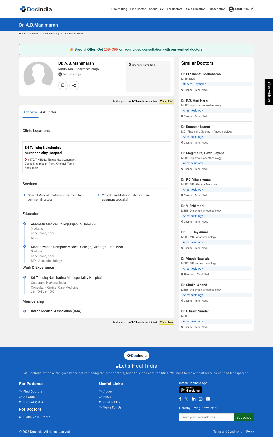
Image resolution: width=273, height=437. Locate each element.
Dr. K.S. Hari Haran (195, 100)
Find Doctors (33, 391)
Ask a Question (195, 9)
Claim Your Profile (36, 417)
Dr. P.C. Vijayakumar (196, 179)
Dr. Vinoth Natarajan (196, 258)
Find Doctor (138, 9)
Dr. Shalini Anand (194, 284)
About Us (156, 9)
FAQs (107, 397)
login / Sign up (241, 9)
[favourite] (63, 85)
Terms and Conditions (227, 431)
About (107, 391)
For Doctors (174, 9)
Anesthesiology (51, 33)
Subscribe (244, 417)
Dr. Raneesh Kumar (195, 126)
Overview (30, 112)
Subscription (217, 9)
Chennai (34, 33)
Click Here (166, 101)
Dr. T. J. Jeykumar (194, 232)
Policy (250, 431)
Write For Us (112, 407)
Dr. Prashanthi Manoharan (201, 74)
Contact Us (111, 402)
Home (22, 33)
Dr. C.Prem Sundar (195, 311)
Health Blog (119, 9)
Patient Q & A (33, 402)
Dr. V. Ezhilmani (192, 205)
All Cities (29, 397)
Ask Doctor (48, 112)
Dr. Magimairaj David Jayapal (203, 153)
